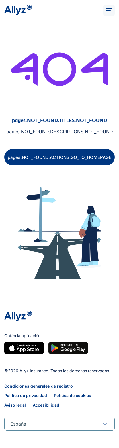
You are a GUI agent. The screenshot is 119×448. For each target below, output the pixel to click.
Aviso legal (15, 405)
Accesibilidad (46, 405)
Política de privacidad (25, 395)
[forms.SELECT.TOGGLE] (104, 423)
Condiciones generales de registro (38, 386)
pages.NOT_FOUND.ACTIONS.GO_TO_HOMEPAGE (59, 157)
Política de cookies (72, 395)
